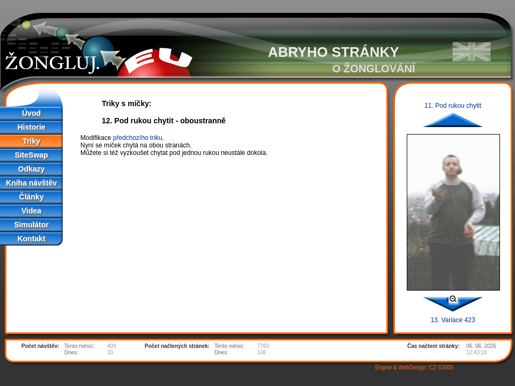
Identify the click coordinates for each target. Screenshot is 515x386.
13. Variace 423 (452, 320)
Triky (31, 141)
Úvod (31, 113)
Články (31, 196)
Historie (31, 127)
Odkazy (31, 169)
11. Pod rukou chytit (452, 105)
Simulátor (31, 224)
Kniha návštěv (31, 183)
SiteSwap (31, 155)
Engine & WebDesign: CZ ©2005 (414, 367)
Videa (31, 210)
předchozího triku (137, 138)
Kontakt (31, 238)
